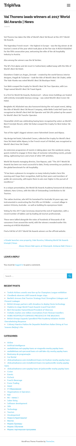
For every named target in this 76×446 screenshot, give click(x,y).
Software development (17, 403)
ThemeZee (50, 441)
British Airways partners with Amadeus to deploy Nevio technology (36, 304)
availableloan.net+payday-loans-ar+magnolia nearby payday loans (35, 348)
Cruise (10, 371)
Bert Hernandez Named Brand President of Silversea (30, 309)
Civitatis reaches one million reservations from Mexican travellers (35, 312)
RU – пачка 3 (12, 397)
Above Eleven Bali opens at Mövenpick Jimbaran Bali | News (45, 246)
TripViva (12, 5)
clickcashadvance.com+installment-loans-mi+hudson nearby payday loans (38, 360)
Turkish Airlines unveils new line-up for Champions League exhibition (37, 292)
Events (7, 26)
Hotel (9, 386)
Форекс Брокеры (14, 423)
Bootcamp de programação (18, 354)
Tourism (10, 412)
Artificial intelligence (16, 345)
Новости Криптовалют (17, 418)
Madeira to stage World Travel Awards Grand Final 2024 (31, 307)
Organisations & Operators (18, 391)
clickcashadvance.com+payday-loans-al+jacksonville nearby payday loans (38, 368)
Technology (12, 409)
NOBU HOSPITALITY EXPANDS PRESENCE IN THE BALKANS (33, 315)
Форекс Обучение (15, 426)
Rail (8, 394)
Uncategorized (13, 415)
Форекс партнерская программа (21, 429)
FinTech (10, 377)
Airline (10, 342)
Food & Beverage (14, 380)
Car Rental (11, 357)
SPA (9, 406)
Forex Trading (13, 383)
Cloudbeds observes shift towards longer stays (27, 295)
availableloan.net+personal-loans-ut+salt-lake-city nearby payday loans (37, 351)
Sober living (12, 400)
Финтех (10, 420)
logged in (19, 264)
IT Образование (14, 389)
